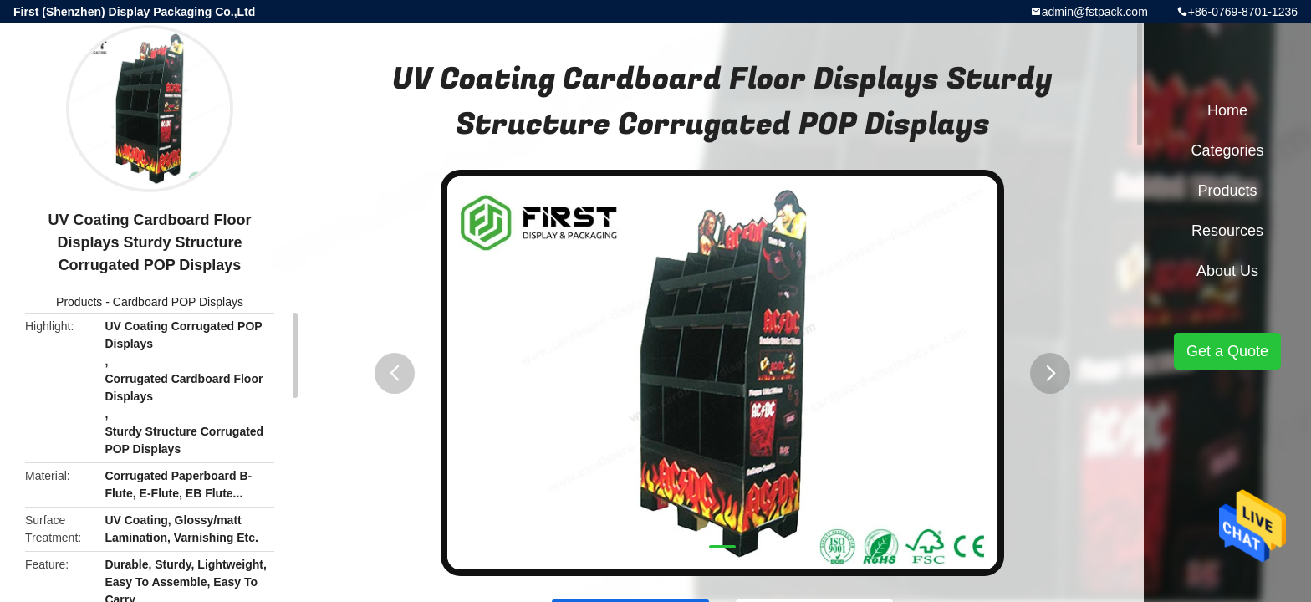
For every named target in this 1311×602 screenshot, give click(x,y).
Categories (1227, 150)
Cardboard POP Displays (178, 302)
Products (79, 302)
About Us (1227, 271)
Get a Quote (1227, 351)
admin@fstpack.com (1095, 11)
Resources (1227, 230)
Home (1227, 110)
